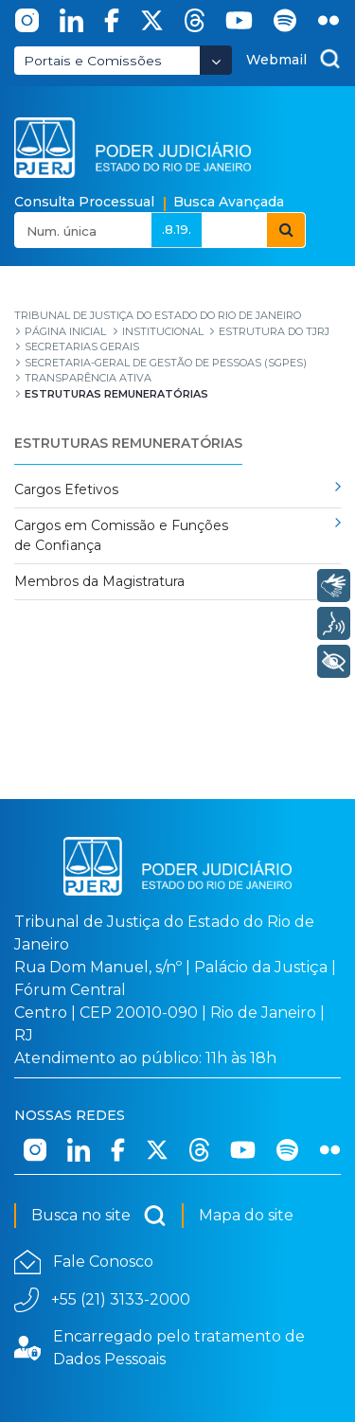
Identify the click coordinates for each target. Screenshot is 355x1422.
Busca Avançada (228, 201)
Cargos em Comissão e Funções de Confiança (121, 535)
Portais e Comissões (93, 60)
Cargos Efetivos (66, 489)
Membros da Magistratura (99, 581)
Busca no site (99, 1215)
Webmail (276, 59)
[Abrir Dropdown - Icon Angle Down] (216, 60)
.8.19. (176, 229)
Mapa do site (246, 1215)
